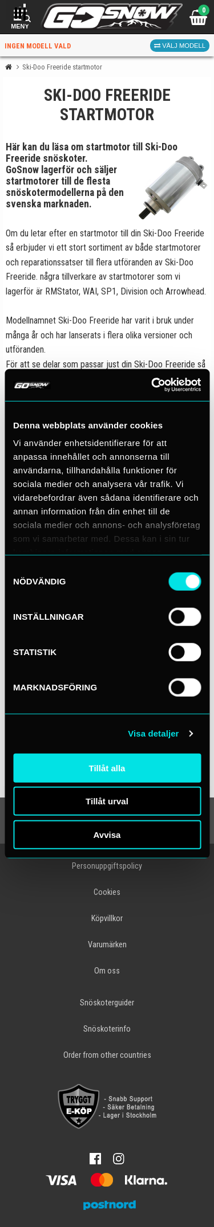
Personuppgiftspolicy (107, 866)
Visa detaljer (153, 733)
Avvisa (107, 834)
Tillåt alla (107, 767)
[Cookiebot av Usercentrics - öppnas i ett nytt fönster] (152, 385)
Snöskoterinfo (107, 1029)
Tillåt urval (107, 801)
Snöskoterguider (107, 1003)
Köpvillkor (107, 918)
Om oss (107, 971)
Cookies (107, 892)
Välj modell (179, 45)
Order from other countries (107, 1055)
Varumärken (107, 945)
